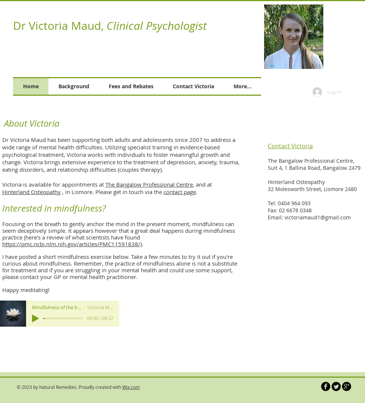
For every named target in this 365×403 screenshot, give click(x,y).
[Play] (35, 318)
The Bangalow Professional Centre (149, 184)
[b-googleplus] (346, 386)
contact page (180, 192)
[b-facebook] (325, 386)
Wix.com (131, 387)
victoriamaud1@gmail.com (318, 217)
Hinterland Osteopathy (31, 192)
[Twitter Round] (336, 386)
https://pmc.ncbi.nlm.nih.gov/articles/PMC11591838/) (72, 244)
